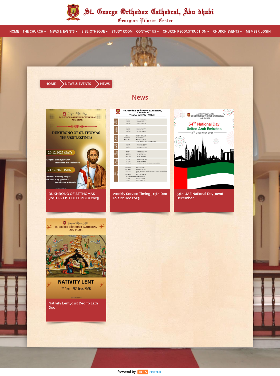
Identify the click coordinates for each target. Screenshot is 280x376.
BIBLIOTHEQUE (94, 31)
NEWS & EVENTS (64, 31)
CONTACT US (147, 31)
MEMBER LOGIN (258, 31)
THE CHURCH (34, 31)
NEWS (105, 83)
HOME (14, 31)
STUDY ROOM (122, 31)
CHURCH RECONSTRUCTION (186, 31)
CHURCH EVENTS (227, 31)
